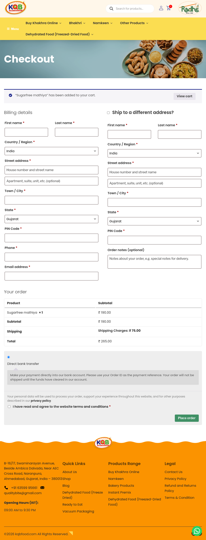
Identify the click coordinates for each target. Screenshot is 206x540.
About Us (70, 472)
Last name (64, 123)
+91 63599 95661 (20, 488)
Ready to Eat (73, 504)
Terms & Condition (180, 497)
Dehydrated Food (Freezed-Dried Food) (60, 34)
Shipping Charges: (119, 330)
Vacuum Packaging (78, 511)
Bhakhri (77, 23)
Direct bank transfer (23, 363)
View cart (184, 96)
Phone (11, 247)
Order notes (126, 250)
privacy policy (41, 401)
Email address (17, 267)
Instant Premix (119, 492)
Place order (187, 418)
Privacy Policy (175, 478)
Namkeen (103, 23)
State (10, 210)
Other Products (134, 23)
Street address (18, 160)
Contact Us (173, 472)
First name (15, 123)
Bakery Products (121, 485)
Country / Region (20, 142)
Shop (67, 478)
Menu (13, 29)
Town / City (15, 191)
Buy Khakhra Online (44, 23)
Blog (66, 485)
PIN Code (13, 228)
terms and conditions (90, 406)
